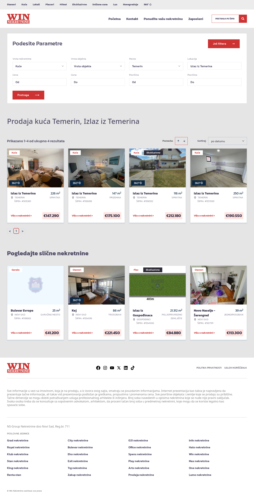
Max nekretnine (199, 460)
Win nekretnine (199, 453)
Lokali (36, 4)
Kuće (24, 4)
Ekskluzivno (79, 4)
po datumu (218, 140)
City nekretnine (78, 440)
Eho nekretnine (78, 453)
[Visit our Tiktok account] (133, 367)
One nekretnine (199, 467)
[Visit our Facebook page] (98, 367)
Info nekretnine (199, 440)
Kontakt (132, 18)
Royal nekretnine (18, 446)
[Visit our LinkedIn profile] (126, 367)
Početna (114, 18)
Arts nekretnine (138, 467)
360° (148, 4)
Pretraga (28, 94)
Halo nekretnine (199, 446)
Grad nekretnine (17, 440)
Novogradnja (130, 4)
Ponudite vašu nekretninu (163, 18)
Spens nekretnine (140, 453)
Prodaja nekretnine (141, 474)
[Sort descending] (184, 140)
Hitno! (63, 4)
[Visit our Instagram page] (105, 367)
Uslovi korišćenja (235, 367)
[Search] (243, 19)
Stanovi (11, 4)
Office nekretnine (139, 446)
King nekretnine (17, 467)
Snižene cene (100, 4)
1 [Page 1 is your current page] (16, 230)
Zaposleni (195, 18)
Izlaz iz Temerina (201, 65)
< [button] (10, 230)
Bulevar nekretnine (80, 446)
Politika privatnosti (209, 367)
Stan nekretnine (17, 460)
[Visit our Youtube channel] (112, 367)
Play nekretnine (138, 460)
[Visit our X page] (119, 367)
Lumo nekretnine (200, 474)
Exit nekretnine (78, 460)
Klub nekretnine (17, 453)
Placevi (50, 4)
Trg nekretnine (77, 467)
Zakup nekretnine (79, 474)
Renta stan (14, 474)
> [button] (23, 230)
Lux (115, 4)
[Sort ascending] (178, 140)
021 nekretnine (138, 440)
